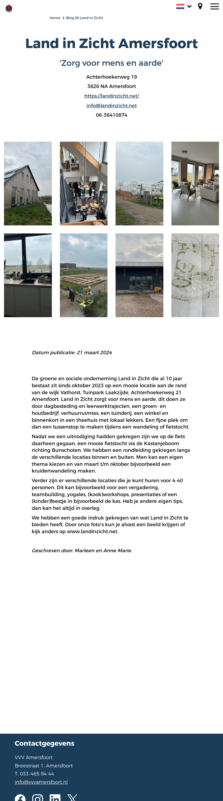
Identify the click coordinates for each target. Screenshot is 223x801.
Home (55, 18)
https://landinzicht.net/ (111, 96)
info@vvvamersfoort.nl (41, 782)
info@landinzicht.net (112, 106)
